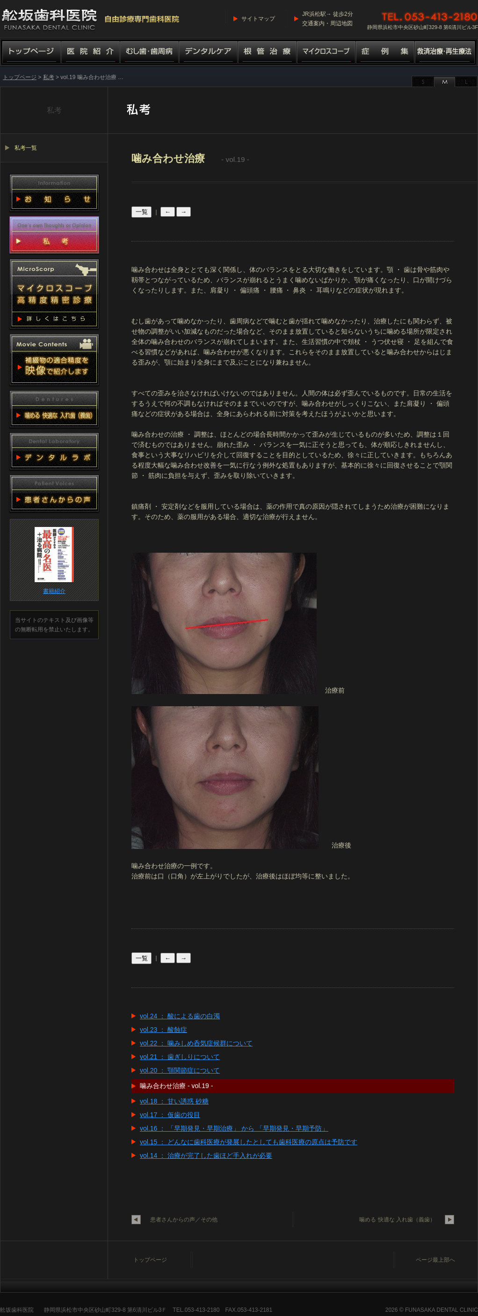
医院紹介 (90, 53)
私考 (48, 77)
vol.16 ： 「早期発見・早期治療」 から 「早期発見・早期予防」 (234, 1128)
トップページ (30, 53)
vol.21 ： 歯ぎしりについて (180, 1056)
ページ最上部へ (435, 1260)
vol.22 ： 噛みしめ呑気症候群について (196, 1043)
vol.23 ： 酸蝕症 (163, 1029)
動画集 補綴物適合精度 (54, 360)
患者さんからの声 (54, 493)
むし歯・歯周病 (149, 53)
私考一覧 (25, 148)
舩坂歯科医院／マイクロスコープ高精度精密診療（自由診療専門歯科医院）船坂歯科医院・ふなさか (91, 18)
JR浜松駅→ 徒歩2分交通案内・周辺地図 (327, 19)
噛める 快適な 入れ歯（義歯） (397, 1219)
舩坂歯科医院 (17, 1310)
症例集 (385, 53)
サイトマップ (258, 18)
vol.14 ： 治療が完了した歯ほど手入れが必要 (206, 1155)
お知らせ (54, 193)
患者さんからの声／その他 (183, 1219)
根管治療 (267, 53)
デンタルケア (208, 53)
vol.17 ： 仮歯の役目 (170, 1115)
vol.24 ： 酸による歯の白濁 (180, 1016)
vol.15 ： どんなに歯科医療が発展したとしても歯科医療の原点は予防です (248, 1142)
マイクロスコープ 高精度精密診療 (54, 294)
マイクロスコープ (326, 53)
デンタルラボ (54, 451)
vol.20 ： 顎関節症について (180, 1070)
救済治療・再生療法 (446, 53)
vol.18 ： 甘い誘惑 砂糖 (174, 1101)
